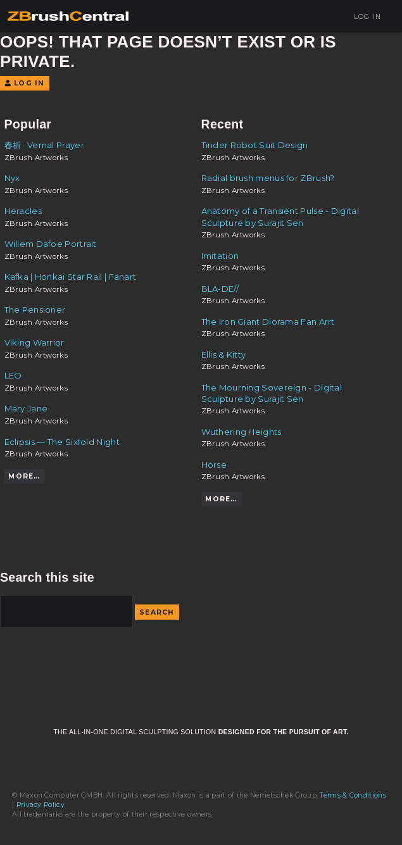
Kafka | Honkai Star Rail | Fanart (70, 277)
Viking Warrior (34, 342)
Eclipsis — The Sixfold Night (62, 442)
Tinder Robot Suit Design (254, 145)
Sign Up (315, 17)
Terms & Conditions (353, 795)
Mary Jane (26, 408)
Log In (363, 17)
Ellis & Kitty (223, 354)
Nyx (12, 178)
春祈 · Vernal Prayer (44, 145)
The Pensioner (35, 309)
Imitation (220, 256)
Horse (214, 465)
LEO (13, 375)
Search (157, 612)
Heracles (23, 211)
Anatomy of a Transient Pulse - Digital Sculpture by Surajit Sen (280, 216)
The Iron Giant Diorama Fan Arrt (268, 321)
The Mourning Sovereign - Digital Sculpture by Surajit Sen (271, 393)
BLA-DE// (220, 289)
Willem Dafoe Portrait (50, 244)
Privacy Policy (40, 805)
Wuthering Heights (241, 432)
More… (24, 476)
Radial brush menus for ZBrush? (268, 178)
